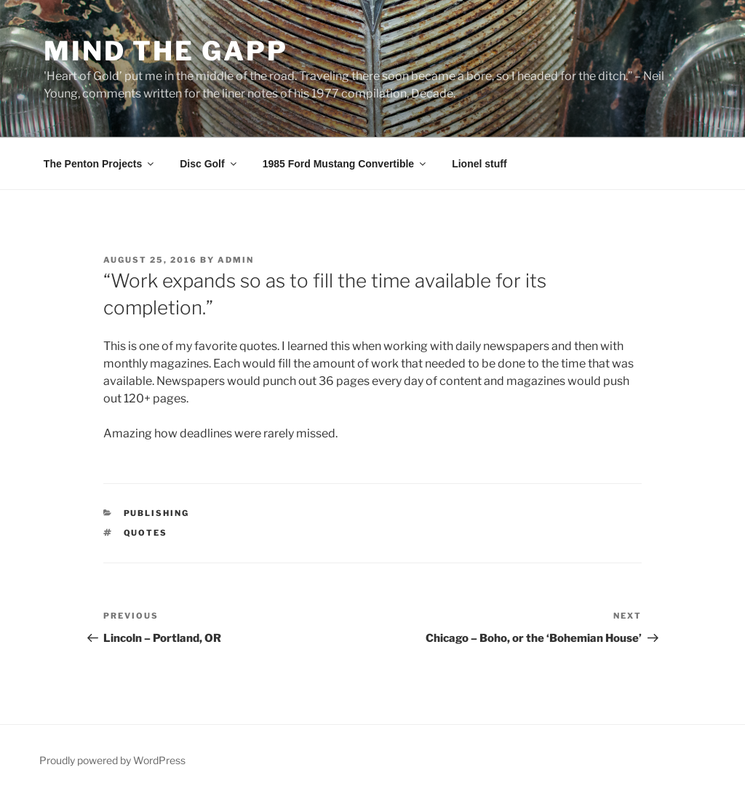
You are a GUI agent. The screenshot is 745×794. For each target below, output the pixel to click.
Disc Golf (209, 164)
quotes (146, 533)
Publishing (157, 513)
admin (236, 260)
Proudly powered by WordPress (112, 760)
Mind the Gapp (165, 51)
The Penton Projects (100, 164)
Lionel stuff (479, 164)
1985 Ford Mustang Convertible (345, 164)
